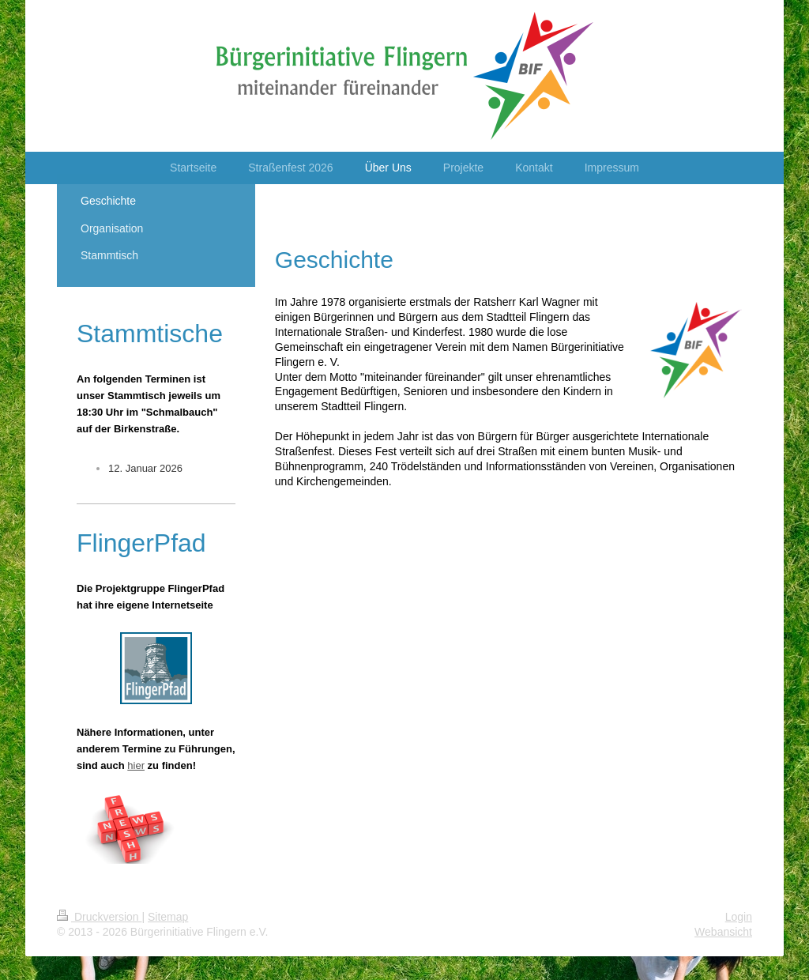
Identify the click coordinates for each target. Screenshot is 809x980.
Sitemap (168, 916)
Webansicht (723, 931)
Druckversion (99, 916)
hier (136, 765)
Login (738, 916)
